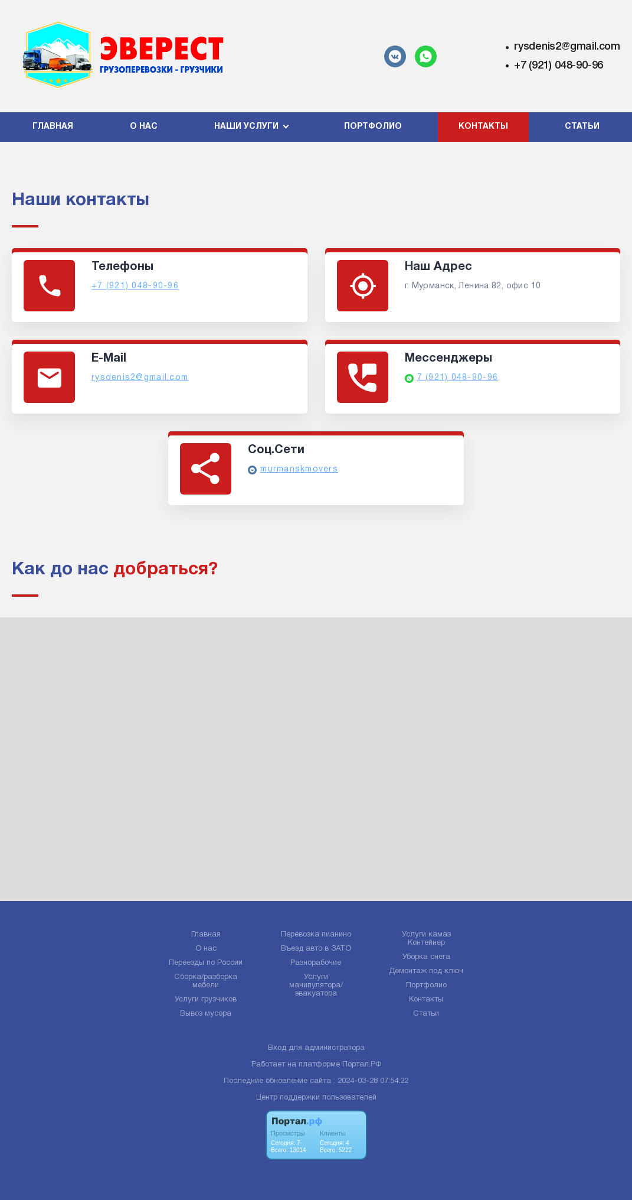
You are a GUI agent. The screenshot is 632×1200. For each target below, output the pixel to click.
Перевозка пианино (316, 934)
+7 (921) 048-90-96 (558, 65)
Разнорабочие (315, 963)
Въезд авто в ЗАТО (316, 948)
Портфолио (373, 127)
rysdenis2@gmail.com (567, 46)
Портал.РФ (361, 1064)
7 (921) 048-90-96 (458, 378)
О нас (144, 127)
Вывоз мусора (205, 1013)
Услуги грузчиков (206, 999)
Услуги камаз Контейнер (426, 939)
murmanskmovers (299, 469)
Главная (52, 127)
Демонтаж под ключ (426, 971)
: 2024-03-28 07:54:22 (370, 1081)
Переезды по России (206, 963)
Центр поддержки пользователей (316, 1097)
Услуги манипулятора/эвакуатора (316, 985)
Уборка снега (426, 957)
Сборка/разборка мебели (205, 981)
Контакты (483, 127)
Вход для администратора (316, 1048)
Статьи (582, 127)
